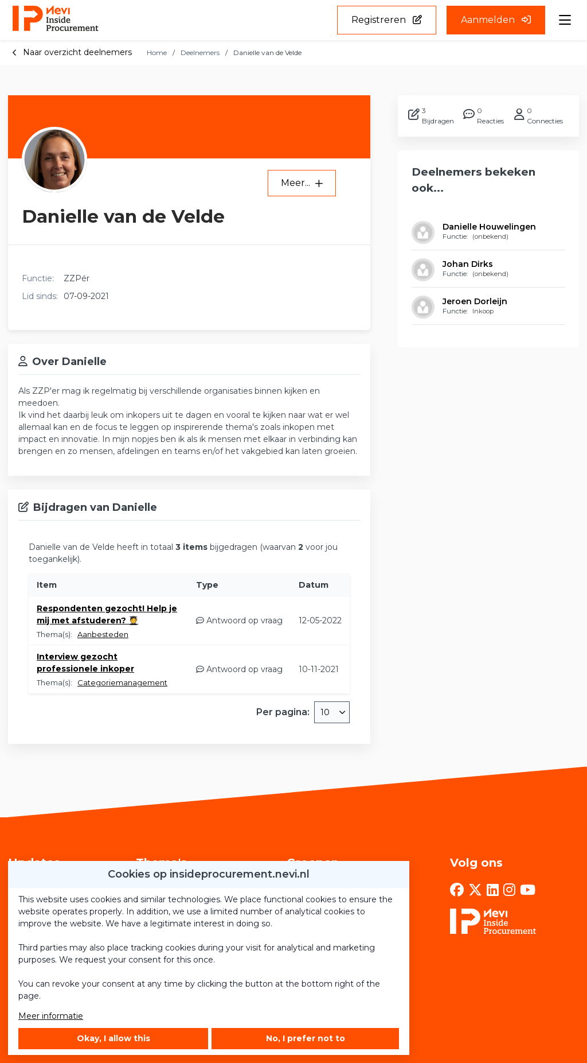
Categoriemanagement (122, 682)
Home (157, 52)
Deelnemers (200, 52)
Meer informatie (50, 1016)
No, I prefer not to (305, 1038)
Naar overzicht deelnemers (72, 52)
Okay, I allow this (113, 1038)
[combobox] (332, 712)
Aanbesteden (102, 634)
